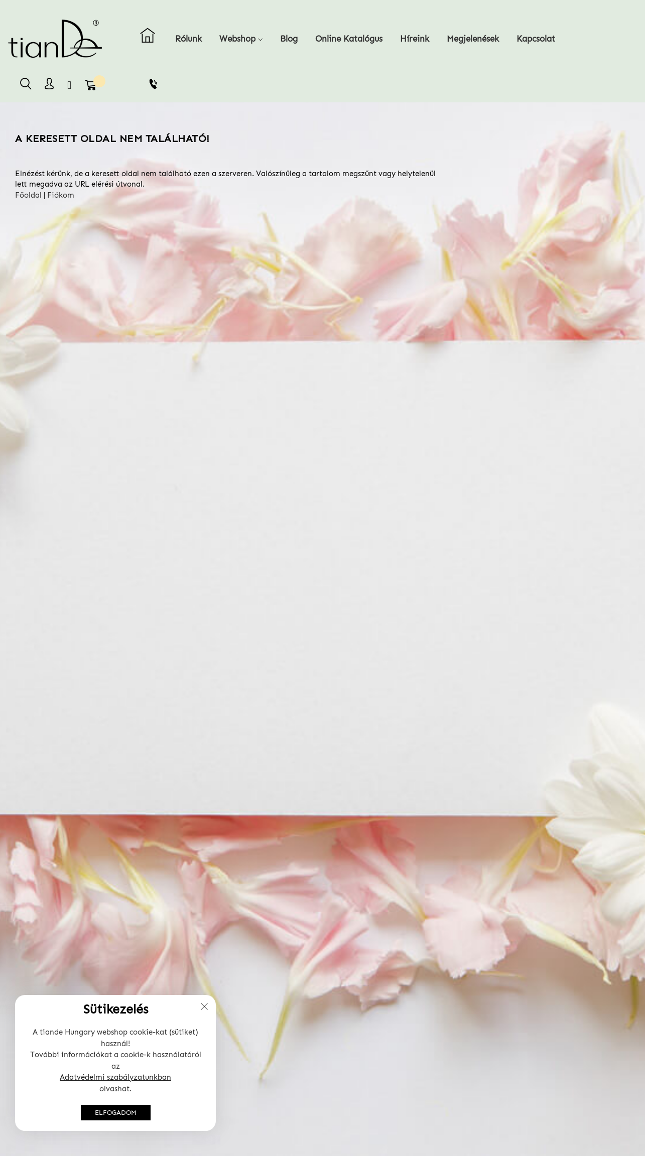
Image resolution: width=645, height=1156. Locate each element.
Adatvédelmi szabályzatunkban (115, 1077)
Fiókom (60, 195)
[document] (115, 1063)
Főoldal (28, 195)
